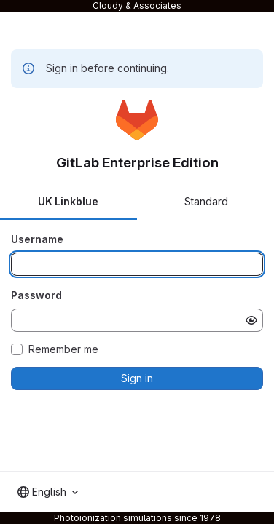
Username (37, 239)
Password (36, 295)
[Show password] (251, 320)
